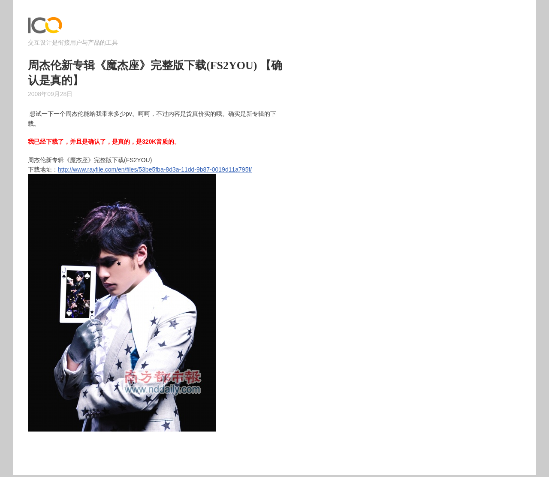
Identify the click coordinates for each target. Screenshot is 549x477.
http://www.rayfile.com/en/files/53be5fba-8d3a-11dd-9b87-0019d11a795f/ (155, 169)
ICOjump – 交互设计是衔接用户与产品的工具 (45, 27)
